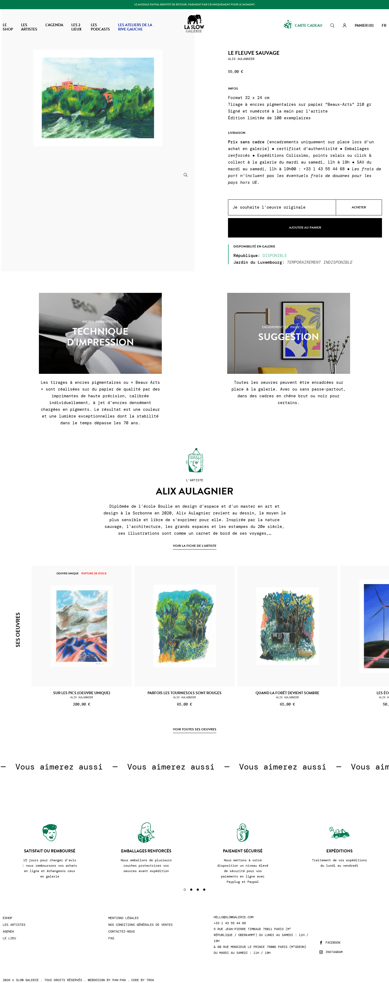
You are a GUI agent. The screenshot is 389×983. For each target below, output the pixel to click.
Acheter (359, 207)
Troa (150, 973)
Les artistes (14, 918)
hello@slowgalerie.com (233, 910)
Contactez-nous (121, 925)
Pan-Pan (119, 973)
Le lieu (9, 931)
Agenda (8, 925)
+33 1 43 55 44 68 (230, 916)
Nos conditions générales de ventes (140, 918)
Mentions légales (123, 911)
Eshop (7, 911)
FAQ (111, 931)
